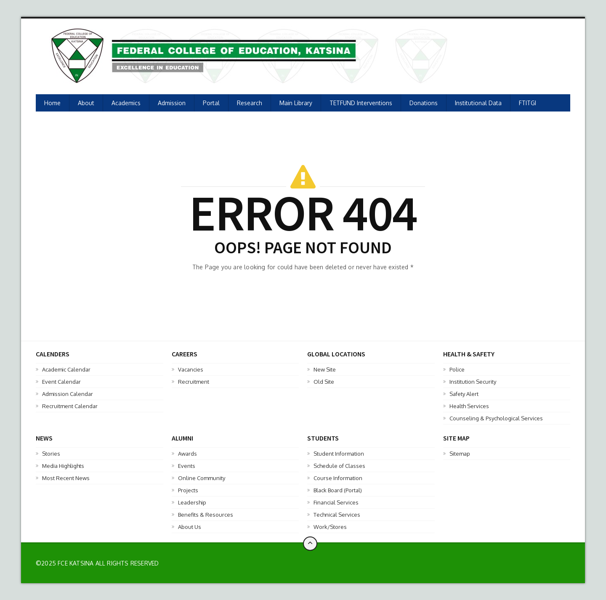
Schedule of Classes (339, 465)
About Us (189, 526)
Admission (172, 102)
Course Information (338, 478)
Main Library (295, 102)
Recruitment (193, 381)
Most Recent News (66, 478)
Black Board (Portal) (338, 490)
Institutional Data (478, 102)
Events (186, 465)
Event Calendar (61, 381)
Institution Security (472, 381)
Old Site (324, 381)
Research (249, 102)
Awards (187, 453)
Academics (126, 102)
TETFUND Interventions (361, 102)
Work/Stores (330, 526)
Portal (211, 102)
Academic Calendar (66, 369)
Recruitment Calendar (70, 406)
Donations (423, 102)
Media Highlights (63, 465)
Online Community (201, 478)
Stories (51, 453)
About (86, 102)
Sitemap (459, 453)
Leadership (192, 502)
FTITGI (527, 102)
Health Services (469, 406)
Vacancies (190, 369)
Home (52, 102)
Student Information (339, 453)
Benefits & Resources (205, 514)
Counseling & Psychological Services (496, 418)
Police (457, 369)
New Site (325, 369)
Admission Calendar (67, 393)
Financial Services (336, 502)
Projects (188, 490)
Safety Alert (463, 393)
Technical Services (337, 514)
